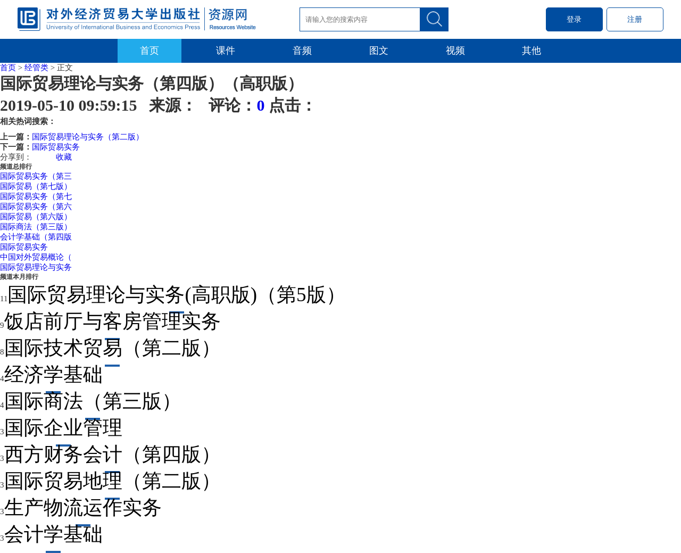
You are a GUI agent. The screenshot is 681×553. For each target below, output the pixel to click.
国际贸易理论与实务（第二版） (88, 137)
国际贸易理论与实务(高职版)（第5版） (176, 295)
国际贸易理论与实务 (36, 267)
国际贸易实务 (56, 147)
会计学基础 (53, 534)
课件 (225, 50)
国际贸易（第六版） (36, 216)
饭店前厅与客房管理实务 (112, 321)
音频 (302, 50)
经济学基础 (53, 374)
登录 (574, 19)
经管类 (36, 67)
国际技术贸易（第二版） (112, 348)
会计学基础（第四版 (36, 237)
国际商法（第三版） (36, 226)
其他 (531, 50)
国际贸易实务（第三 (36, 176)
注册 (634, 19)
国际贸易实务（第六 (36, 206)
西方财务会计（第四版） (112, 454)
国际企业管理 (63, 428)
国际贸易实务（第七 (36, 196)
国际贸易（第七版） (36, 186)
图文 (378, 50)
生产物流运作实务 (83, 507)
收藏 (64, 157)
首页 (149, 50)
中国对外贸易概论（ (36, 257)
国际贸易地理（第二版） (112, 481)
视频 (455, 50)
